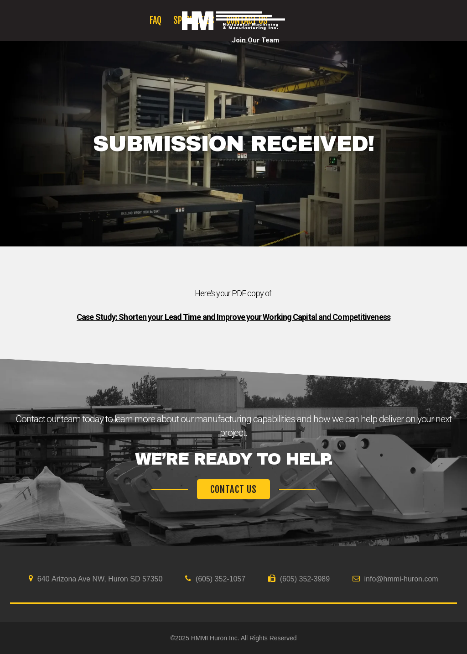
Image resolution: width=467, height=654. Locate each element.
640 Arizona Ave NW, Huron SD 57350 (95, 579)
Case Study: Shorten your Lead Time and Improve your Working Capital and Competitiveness (233, 317)
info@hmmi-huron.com (395, 579)
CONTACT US (233, 489)
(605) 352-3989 (299, 579)
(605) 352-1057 (215, 579)
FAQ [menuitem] (155, 20)
